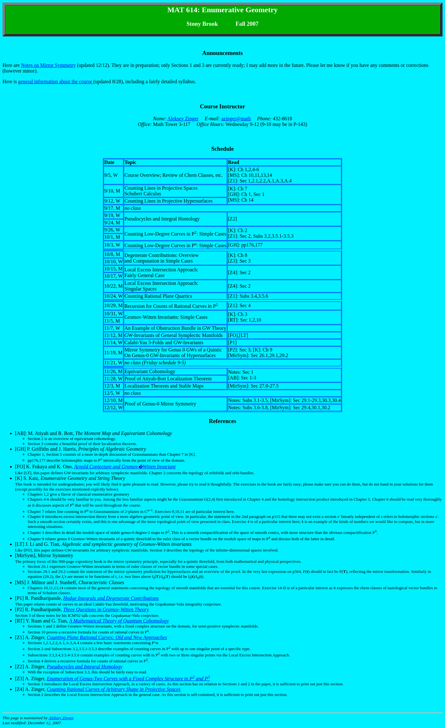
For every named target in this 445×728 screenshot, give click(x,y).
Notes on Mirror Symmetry (48, 65)
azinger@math (236, 118)
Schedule (222, 148)
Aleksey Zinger (182, 118)
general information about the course (55, 81)
